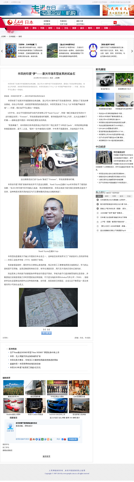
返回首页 (46, 456)
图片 (78, 418)
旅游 (74, 28)
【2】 (48, 330)
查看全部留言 (7, 450)
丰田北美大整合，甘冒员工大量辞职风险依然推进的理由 (34, 360)
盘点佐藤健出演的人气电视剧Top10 (113, 230)
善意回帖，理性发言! (48, 431)
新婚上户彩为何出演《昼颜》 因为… (113, 209)
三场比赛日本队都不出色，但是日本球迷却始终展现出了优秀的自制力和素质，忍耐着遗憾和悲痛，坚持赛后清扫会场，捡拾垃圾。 (23, 50)
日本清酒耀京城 (79, 397)
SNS (70, 418)
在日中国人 (80, 24)
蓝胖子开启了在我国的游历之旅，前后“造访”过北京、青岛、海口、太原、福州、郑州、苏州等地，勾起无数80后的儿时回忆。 (106, 50)
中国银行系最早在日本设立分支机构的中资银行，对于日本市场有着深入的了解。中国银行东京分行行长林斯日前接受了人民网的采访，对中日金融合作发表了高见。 (115, 161)
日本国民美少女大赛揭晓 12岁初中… (113, 200)
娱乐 (82, 28)
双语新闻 (47, 24)
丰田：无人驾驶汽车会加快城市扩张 (25, 356)
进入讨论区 (54, 418)
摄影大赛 (79, 21)
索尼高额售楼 (35, 397)
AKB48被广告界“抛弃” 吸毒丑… (112, 213)
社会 (58, 28)
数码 (90, 28)
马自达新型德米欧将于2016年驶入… (112, 125)
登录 (12, 431)
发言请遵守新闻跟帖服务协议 (26, 423)
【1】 (44, 330)
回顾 (106, 28)
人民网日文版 (16, 2)
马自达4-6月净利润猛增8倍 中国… (111, 113)
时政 (42, 28)
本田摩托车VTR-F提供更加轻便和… (112, 140)
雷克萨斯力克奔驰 (79, 414)
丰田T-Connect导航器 (35, 414)
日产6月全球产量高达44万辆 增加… (112, 137)
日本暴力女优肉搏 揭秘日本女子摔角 (113, 217)
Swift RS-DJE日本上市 (57, 414)
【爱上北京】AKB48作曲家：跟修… (113, 226)
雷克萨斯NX (105, 81)
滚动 (34, 28)
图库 (98, 28)
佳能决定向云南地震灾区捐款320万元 (112, 177)
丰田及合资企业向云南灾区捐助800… (112, 174)
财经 (50, 28)
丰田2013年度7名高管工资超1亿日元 (25, 367)
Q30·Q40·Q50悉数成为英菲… (109, 128)
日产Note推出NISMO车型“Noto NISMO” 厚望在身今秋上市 (34, 352)
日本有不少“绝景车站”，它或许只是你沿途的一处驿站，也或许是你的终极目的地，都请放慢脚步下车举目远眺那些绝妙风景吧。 (65, 50)
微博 (67, 418)
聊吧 (74, 418)
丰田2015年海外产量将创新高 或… (111, 116)
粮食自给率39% (13, 397)
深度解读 (47, 21)
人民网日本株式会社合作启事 (120, 2)
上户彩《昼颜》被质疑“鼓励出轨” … (113, 222)
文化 (66, 28)
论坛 (60, 418)
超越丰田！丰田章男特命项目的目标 (25, 364)
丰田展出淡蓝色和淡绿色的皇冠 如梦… (113, 122)
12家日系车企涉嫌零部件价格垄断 (111, 180)
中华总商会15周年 (57, 397)
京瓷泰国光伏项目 (105, 101)
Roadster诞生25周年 (14, 414)
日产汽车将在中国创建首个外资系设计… (113, 183)
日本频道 (12, 36)
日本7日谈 (63, 24)
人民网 (5, 2)
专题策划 (63, 21)
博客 (63, 418)
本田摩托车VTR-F (124, 81)
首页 (26, 28)
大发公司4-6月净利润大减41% (109, 119)
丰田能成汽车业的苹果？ (124, 101)
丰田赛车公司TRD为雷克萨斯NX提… (112, 134)
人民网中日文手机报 (99, 2)
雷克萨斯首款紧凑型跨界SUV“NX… (112, 131)
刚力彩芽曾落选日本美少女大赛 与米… (114, 204)
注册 (8, 431)
